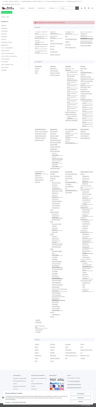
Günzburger (68, 350)
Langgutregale (53, 149)
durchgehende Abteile (40, 133)
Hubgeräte (52, 178)
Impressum (68, 44)
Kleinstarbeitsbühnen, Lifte (86, 186)
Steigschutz (85, 228)
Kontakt (52, 49)
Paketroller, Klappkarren (55, 195)
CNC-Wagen (68, 184)
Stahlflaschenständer (57, 244)
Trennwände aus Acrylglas (86, 202)
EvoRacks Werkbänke (70, 112)
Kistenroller (55, 232)
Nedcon (37, 352)
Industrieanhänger (56, 280)
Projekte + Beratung (55, 54)
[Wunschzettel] (85, 8)
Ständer (52, 234)
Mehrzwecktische (39, 180)
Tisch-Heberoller (56, 205)
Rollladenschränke (85, 91)
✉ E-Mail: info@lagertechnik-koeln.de (55, 1)
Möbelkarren (55, 193)
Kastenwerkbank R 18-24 (71, 82)
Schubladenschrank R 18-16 (87, 102)
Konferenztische (39, 177)
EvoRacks (82, 358)
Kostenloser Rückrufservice (74, 384)
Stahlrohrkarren (56, 203)
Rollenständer (55, 238)
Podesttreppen (86, 212)
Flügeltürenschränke (85, 76)
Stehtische (37, 182)
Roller (51, 221)
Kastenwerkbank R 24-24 (71, 90)
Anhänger (52, 174)
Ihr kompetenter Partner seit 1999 (10, 4)
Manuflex (52, 352)
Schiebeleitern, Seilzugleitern (86, 246)
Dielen (84, 285)
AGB (66, 36)
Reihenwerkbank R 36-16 (71, 105)
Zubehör (52, 316)
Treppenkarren (55, 207)
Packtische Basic (54, 70)
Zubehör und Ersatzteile (85, 214)
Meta (81, 347)
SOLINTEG (52, 344)
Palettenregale (53, 138)
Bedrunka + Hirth (84, 355)
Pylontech (52, 347)
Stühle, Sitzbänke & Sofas (40, 326)
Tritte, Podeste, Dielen (86, 280)
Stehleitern (85, 255)
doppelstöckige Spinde (40, 136)
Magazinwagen (55, 287)
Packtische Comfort (55, 73)
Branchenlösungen (55, 176)
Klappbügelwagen (56, 282)
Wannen (52, 312)
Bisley (36, 358)
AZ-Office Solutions (55, 358)
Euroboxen (68, 139)
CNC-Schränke (68, 178)
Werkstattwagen (56, 306)
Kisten (51, 210)
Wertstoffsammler (56, 247)
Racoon (82, 344)
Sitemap (67, 42)
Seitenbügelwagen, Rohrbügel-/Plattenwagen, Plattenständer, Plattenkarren (58, 297)
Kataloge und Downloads (56, 43)
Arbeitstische (4, 31)
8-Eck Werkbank (71, 76)
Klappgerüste (85, 176)
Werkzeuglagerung (85, 138)
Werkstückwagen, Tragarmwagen (56, 309)
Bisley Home (38, 355)
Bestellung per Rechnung (53, 37)
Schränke (3, 39)
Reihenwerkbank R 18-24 (71, 94)
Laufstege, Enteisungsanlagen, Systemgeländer (87, 264)
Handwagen (55, 271)
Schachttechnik (86, 223)
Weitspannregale (54, 136)
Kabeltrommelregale (55, 146)
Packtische (3, 34)
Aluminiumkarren (56, 182)
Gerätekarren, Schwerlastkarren (56, 187)
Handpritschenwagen (57, 269)
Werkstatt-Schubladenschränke (85, 98)
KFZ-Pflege (38, 332)
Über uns (52, 46)
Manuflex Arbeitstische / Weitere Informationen (86, 41)
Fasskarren (54, 185)
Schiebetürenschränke (86, 93)
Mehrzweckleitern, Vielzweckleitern (87, 240)
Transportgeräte (5, 59)
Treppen (84, 272)
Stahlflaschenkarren (57, 201)
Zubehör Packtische (55, 75)
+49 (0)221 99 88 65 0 (74, 381)
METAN (37, 350)
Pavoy (66, 347)
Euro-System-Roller (57, 224)
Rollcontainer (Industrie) (85, 196)
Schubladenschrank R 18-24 (87, 106)
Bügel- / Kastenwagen (55, 254)
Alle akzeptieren (80, 393)
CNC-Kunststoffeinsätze (71, 174)
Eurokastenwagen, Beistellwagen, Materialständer (56, 265)
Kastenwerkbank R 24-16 (71, 86)
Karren (52, 180)
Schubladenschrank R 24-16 (87, 110)
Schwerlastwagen (56, 293)
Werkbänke (4, 36)
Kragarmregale (54, 144)
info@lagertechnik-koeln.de (74, 387)
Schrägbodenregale (55, 168)
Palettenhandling (54, 212)
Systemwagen (55, 302)
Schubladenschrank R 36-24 (87, 121)
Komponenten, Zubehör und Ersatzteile (86, 180)
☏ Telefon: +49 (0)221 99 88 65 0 (10, 1)
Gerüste (82, 174)
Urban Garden (39, 329)
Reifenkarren (55, 199)
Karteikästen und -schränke (85, 84)
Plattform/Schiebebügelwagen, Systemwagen (59, 289)
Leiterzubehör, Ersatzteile (86, 237)
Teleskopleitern (86, 257)
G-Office (52, 350)
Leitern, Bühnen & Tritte (7, 64)
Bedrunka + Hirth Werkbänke (69, 69)
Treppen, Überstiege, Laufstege (85, 260)
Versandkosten (54, 52)
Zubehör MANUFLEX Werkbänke (72, 117)
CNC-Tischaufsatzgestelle (70, 181)
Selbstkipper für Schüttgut (56, 241)
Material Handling (85, 189)
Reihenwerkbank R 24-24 (71, 101)
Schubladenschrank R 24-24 (87, 113)
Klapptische (38, 175)
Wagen (52, 249)
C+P (81, 352)
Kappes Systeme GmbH (86, 350)
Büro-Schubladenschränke (85, 71)
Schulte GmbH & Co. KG (71, 355)
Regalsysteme (4, 45)
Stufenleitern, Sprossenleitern (84, 231)
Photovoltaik (38, 322)
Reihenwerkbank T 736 (71, 109)
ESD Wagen (55, 259)
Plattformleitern (86, 209)
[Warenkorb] (91, 8)
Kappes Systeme (5, 50)
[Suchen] (67, 8)
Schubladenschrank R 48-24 (87, 125)
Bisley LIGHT (53, 355)
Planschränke (83, 89)
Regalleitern (85, 243)
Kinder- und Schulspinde (41, 131)
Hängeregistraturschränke (87, 79)
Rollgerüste (85, 183)
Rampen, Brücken (86, 194)
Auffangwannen (56, 314)
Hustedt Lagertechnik (70, 352)
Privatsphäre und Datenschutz (69, 32)
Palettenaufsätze (56, 219)
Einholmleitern (86, 221)
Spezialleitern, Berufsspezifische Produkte (86, 251)
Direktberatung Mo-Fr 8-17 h (74, 1)
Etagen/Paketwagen (57, 261)
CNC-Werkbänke (69, 186)
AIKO (36, 361)
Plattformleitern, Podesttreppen (84, 206)
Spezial (36, 70)
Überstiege (85, 274)
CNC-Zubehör (68, 192)
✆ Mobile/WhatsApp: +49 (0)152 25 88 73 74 (32, 1)
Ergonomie (83, 131)
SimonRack (68, 344)
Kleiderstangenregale (55, 142)
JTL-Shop (88, 405)
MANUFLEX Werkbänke (71, 114)
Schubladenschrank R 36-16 (87, 117)
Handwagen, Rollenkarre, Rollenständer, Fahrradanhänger (56, 276)
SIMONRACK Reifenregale (55, 165)
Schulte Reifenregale (85, 45)
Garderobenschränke (6, 42)
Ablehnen (80, 401)
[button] (81, 8)
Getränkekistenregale (55, 140)
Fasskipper (54, 236)
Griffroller (54, 226)
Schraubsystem (54, 131)
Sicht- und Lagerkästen (7, 48)
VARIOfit (37, 344)
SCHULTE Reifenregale (55, 154)
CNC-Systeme (4, 61)
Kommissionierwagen (57, 284)
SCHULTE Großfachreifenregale (57, 157)
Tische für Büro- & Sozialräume (9, 56)
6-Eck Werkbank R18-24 (72, 73)
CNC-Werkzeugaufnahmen (70, 189)
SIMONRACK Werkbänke (71, 120)
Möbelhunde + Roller (57, 191)
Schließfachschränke (40, 138)
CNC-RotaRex (68, 176)
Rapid (36, 347)
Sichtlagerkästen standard (69, 136)
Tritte (83, 287)
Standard (37, 68)
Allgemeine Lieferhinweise (53, 32)
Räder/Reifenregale (55, 151)
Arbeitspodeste (86, 282)
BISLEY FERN (83, 68)
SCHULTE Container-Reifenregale (57, 161)
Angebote (37, 320)
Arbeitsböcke (85, 191)
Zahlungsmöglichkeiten (71, 39)
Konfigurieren (80, 397)
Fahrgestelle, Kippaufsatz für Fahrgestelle (56, 216)
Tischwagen (55, 304)
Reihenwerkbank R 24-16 (71, 97)
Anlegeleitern (85, 234)
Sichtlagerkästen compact (69, 132)
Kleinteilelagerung (85, 133)
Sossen (52, 361)
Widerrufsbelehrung (70, 47)
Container (82, 74)
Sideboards (83, 95)
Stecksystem (53, 133)
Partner (52, 40)
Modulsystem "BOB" (85, 87)
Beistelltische (53, 68)
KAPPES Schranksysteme (86, 81)
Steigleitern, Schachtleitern (84, 218)
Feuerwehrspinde (39, 140)
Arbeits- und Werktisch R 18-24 (71, 79)
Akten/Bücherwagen (57, 251)
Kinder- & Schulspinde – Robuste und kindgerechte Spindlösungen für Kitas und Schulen (86, 35)
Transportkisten (86, 200)
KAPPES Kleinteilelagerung (69, 141)
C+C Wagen (55, 257)
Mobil (36, 73)
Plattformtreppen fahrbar (86, 269)
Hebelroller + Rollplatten (55, 229)
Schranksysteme (84, 136)
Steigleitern (85, 226)
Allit (66, 358)
